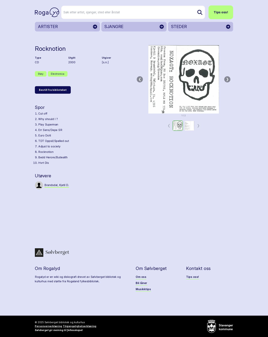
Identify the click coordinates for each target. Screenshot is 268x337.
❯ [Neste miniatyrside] (198, 125)
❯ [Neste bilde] (227, 79)
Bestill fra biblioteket (53, 89)
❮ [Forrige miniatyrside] (169, 125)
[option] (178, 126)
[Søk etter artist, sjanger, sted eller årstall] (135, 12)
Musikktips (143, 289)
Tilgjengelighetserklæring (79, 326)
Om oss (141, 277)
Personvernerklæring (48, 326)
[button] (183, 79)
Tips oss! (221, 12)
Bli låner (141, 283)
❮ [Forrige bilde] (139, 79)
